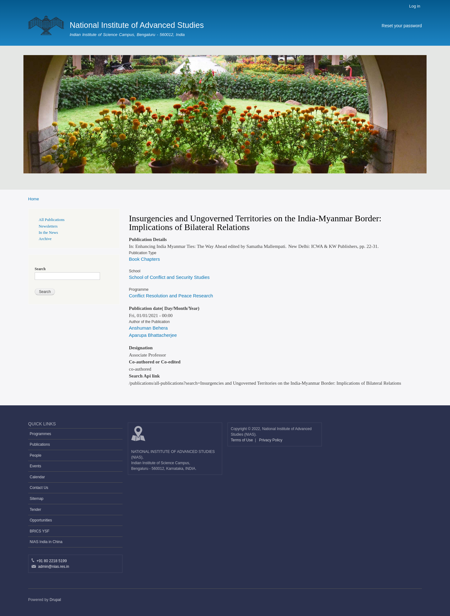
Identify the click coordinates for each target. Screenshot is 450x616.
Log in (414, 6)
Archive (45, 239)
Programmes (40, 434)
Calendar (37, 477)
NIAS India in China (46, 542)
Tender (35, 509)
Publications (40, 444)
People (35, 455)
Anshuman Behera (148, 328)
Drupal (55, 600)
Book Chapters (144, 259)
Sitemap (36, 498)
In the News (48, 232)
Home (33, 199)
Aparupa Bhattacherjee (153, 335)
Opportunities (41, 520)
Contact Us (39, 487)
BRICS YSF (39, 531)
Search (40, 269)
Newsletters (48, 226)
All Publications (52, 220)
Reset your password (402, 25)
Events (35, 466)
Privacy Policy (270, 440)
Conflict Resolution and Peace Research (171, 295)
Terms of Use (242, 440)
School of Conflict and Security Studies (169, 277)
